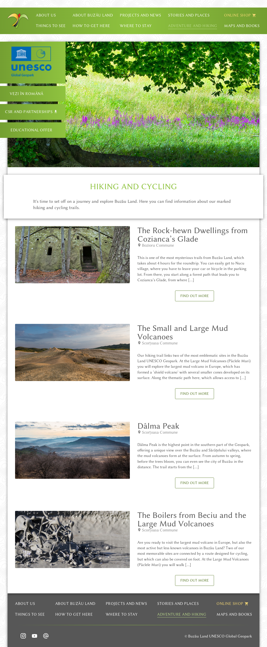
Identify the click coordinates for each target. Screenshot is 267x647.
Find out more (194, 296)
